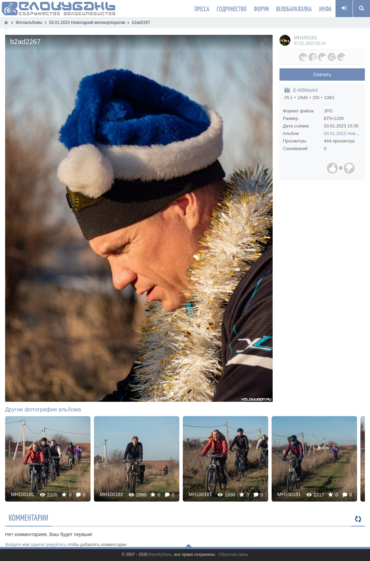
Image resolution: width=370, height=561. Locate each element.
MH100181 (305, 37)
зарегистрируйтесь (48, 544)
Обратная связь (233, 554)
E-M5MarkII (305, 90)
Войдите (13, 544)
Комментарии (28, 517)
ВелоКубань (160, 554)
